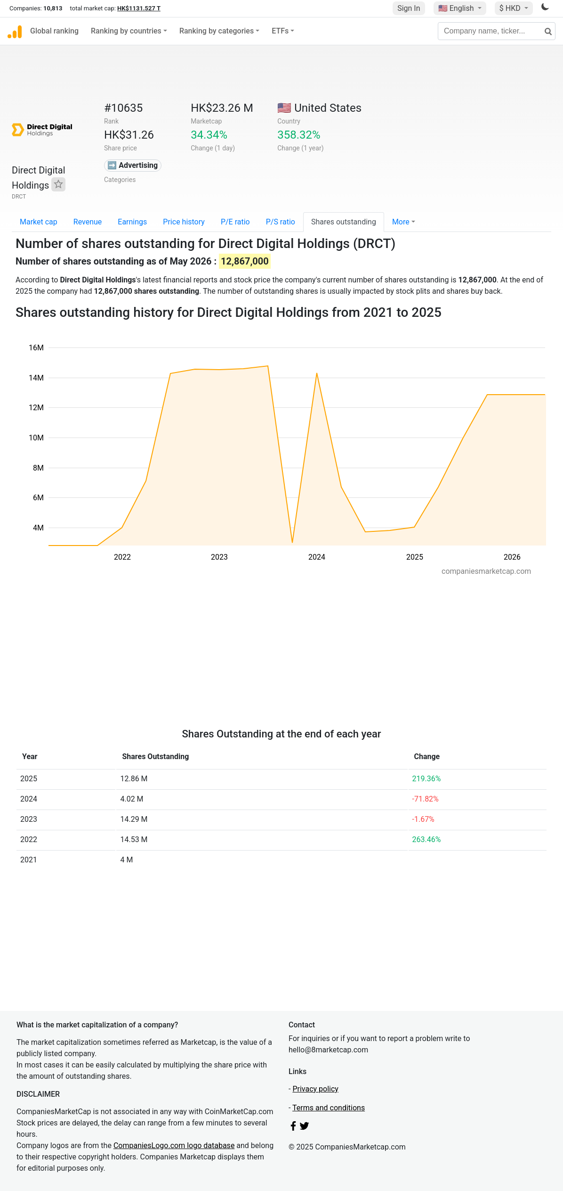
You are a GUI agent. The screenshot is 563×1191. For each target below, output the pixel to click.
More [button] (401, 221)
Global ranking (54, 30)
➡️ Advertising (132, 165)
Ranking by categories (216, 30)
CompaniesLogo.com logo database (173, 1145)
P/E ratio (235, 221)
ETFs (280, 30)
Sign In (408, 8)
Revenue (87, 221)
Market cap (38, 221)
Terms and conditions (328, 1107)
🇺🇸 (457, 8)
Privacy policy (315, 1088)
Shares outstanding (343, 221)
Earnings (132, 221)
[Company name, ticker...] (496, 31)
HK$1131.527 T (139, 8)
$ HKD (511, 8)
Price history (184, 221)
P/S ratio (280, 221)
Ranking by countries (126, 30)
